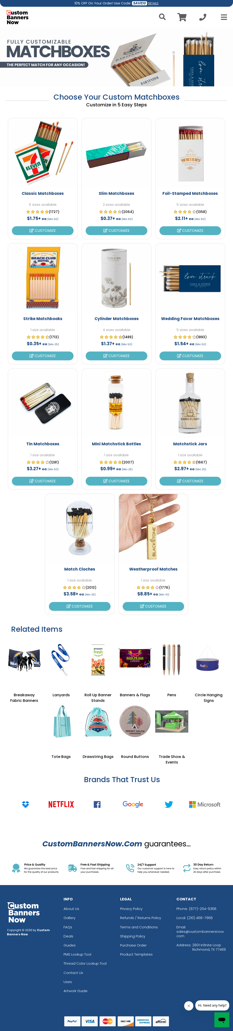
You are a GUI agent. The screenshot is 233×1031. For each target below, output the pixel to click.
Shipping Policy (132, 936)
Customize (43, 230)
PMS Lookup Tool (77, 954)
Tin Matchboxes (42, 444)
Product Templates (136, 954)
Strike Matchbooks (42, 318)
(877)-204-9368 (202, 908)
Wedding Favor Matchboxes (190, 318)
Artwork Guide (76, 990)
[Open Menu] (222, 17)
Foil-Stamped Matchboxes (190, 193)
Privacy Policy (131, 908)
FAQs (68, 927)
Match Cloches (79, 569)
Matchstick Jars (190, 444)
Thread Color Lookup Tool (85, 963)
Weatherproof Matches (153, 569)
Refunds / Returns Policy (140, 917)
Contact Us (73, 972)
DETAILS (153, 3)
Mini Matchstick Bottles (116, 444)
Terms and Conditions (139, 927)
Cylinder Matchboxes (117, 318)
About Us (71, 908)
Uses (68, 981)
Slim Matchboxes (116, 193)
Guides (70, 945)
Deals (68, 936)
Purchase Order (133, 945)
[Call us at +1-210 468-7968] (202, 18)
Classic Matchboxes (43, 193)
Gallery (69, 917)
